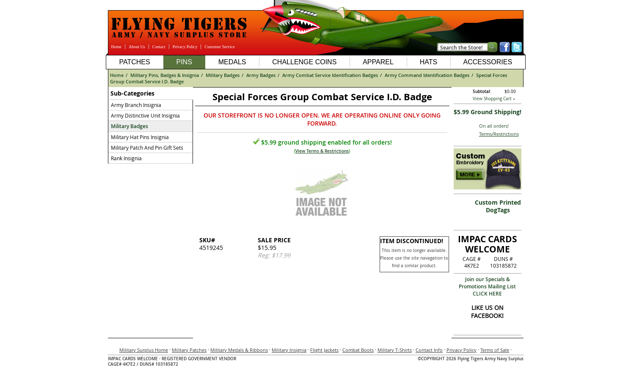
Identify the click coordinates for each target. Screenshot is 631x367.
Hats (428, 62)
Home (116, 46)
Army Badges (261, 75)
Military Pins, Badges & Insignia (164, 75)
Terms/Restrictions (499, 134)
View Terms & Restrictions (322, 151)
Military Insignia (289, 350)
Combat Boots (358, 350)
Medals (232, 62)
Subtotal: (482, 91)
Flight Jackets (324, 350)
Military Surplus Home (143, 350)
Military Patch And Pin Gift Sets (147, 147)
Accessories (487, 62)
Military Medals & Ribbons (239, 350)
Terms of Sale (494, 350)
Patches (134, 62)
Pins (184, 62)
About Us (137, 46)
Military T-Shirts (394, 350)
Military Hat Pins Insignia (140, 137)
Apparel (378, 62)
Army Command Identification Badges (427, 75)
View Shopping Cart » (494, 98)
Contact (158, 46)
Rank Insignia (126, 158)
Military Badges (223, 75)
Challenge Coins (304, 62)
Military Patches (189, 350)
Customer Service (219, 46)
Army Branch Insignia (136, 104)
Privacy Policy (185, 46)
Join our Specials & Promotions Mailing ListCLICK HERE (487, 286)
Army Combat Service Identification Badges (330, 75)
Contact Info (429, 350)
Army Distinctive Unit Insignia (145, 115)
